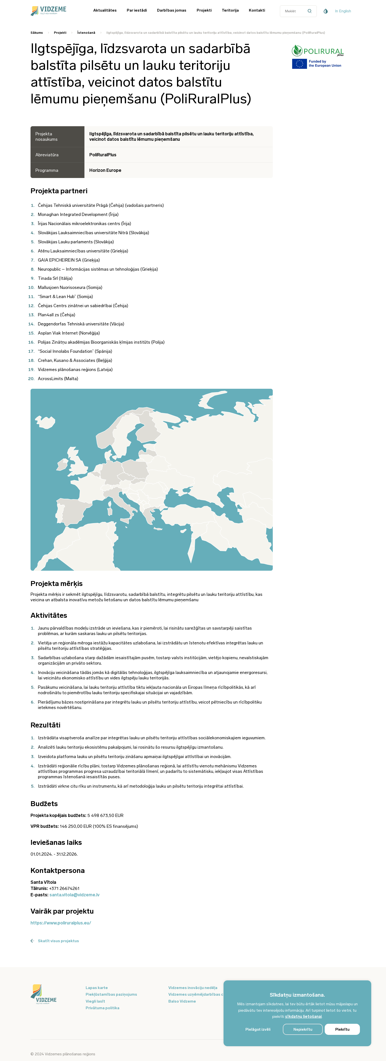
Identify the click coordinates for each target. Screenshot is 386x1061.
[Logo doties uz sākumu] (55, 994)
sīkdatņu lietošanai (303, 1016)
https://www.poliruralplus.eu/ (61, 923)
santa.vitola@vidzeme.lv (74, 895)
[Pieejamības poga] (325, 11)
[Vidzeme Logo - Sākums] (55, 11)
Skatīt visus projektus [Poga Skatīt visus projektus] (55, 940)
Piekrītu (342, 1029)
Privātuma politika (102, 1008)
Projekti (204, 10)
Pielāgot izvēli (258, 1029)
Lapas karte (97, 987)
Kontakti (257, 10)
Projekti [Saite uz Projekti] (60, 33)
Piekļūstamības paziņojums (111, 994)
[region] (297, 1013)
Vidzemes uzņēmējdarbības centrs (200, 994)
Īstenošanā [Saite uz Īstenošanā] (86, 33)
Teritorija (230, 10)
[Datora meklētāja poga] (310, 11)
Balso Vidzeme (182, 1001)
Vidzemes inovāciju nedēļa (192, 987)
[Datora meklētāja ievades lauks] (298, 11)
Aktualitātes (105, 10)
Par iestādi (137, 10)
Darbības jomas (171, 10)
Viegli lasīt (95, 1001)
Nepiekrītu (302, 1029)
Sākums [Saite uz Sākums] (37, 33)
